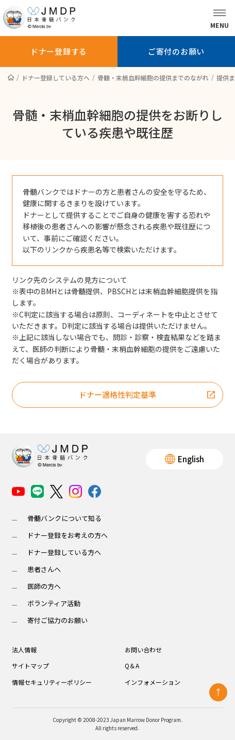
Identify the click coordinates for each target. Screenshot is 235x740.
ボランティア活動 (53, 603)
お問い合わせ (143, 649)
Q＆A (132, 665)
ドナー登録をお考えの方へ (67, 535)
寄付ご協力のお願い (57, 620)
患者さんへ (44, 569)
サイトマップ (30, 665)
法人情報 (24, 649)
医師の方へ (44, 586)
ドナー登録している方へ (64, 552)
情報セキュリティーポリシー (52, 682)
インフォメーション (152, 682)
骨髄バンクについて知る (64, 518)
